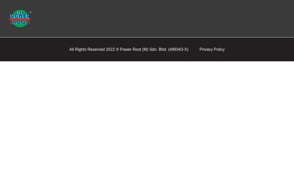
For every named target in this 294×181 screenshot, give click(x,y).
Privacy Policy (212, 49)
